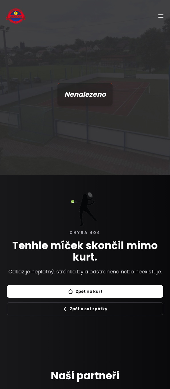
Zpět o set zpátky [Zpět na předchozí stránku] (85, 309)
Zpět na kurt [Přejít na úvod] (85, 291)
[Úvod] (16, 15)
